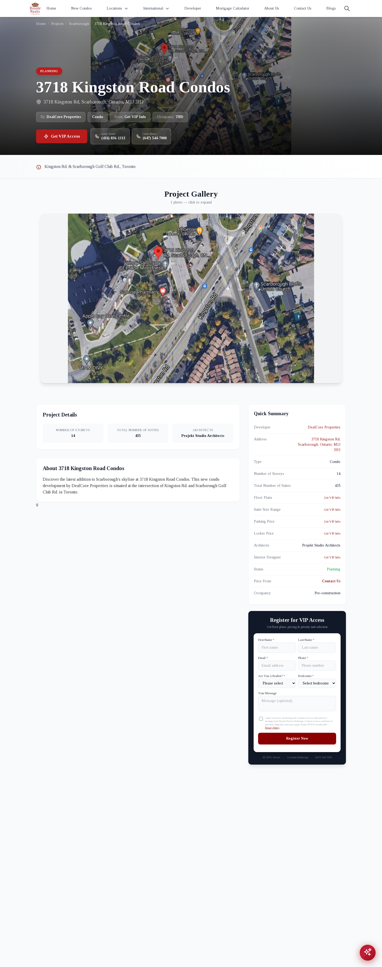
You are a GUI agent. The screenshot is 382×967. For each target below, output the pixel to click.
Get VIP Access (62, 136)
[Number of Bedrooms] (317, 683)
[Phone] (317, 666)
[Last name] (317, 648)
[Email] (277, 666)
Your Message (267, 693)
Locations (117, 8)
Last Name (306, 640)
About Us (271, 8)
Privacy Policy (272, 727)
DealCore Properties (324, 427)
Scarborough (79, 24)
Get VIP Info (332, 498)
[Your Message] (297, 703)
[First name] (277, 648)
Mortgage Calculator (232, 8)
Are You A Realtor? (271, 676)
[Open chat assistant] (368, 953)
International (156, 8)
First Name (266, 640)
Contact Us (302, 8)
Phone (303, 658)
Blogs (331, 8)
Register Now (297, 738)
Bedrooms (306, 676)
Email (263, 658)
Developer (192, 8)
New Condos (81, 8)
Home (51, 8)
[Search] (347, 8)
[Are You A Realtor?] (277, 683)
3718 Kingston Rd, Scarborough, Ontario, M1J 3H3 (319, 444)
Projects (57, 24)
